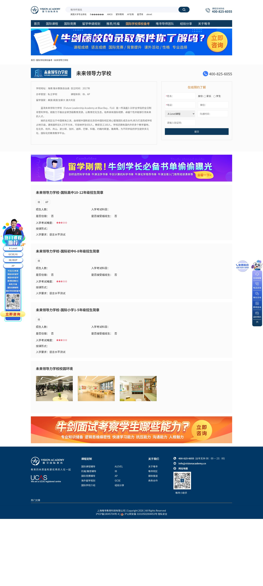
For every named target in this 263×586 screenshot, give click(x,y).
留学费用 (120, 14)
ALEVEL (119, 466)
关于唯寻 (153, 466)
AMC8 (109, 14)
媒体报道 (153, 475)
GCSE (118, 480)
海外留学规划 (88, 480)
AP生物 (130, 14)
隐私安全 (162, 514)
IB (39, 202)
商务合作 (153, 480)
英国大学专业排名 (78, 14)
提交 (196, 131)
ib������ (97, 14)
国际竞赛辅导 (88, 475)
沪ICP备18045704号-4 (107, 514)
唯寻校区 (153, 471)
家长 (207, 96)
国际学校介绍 (88, 485)
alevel (149, 14)
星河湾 (140, 14)
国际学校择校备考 (44, 60)
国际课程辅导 (88, 466)
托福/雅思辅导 (88, 471)
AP (46, 202)
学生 (217, 96)
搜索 (184, 10)
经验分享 (119, 485)
